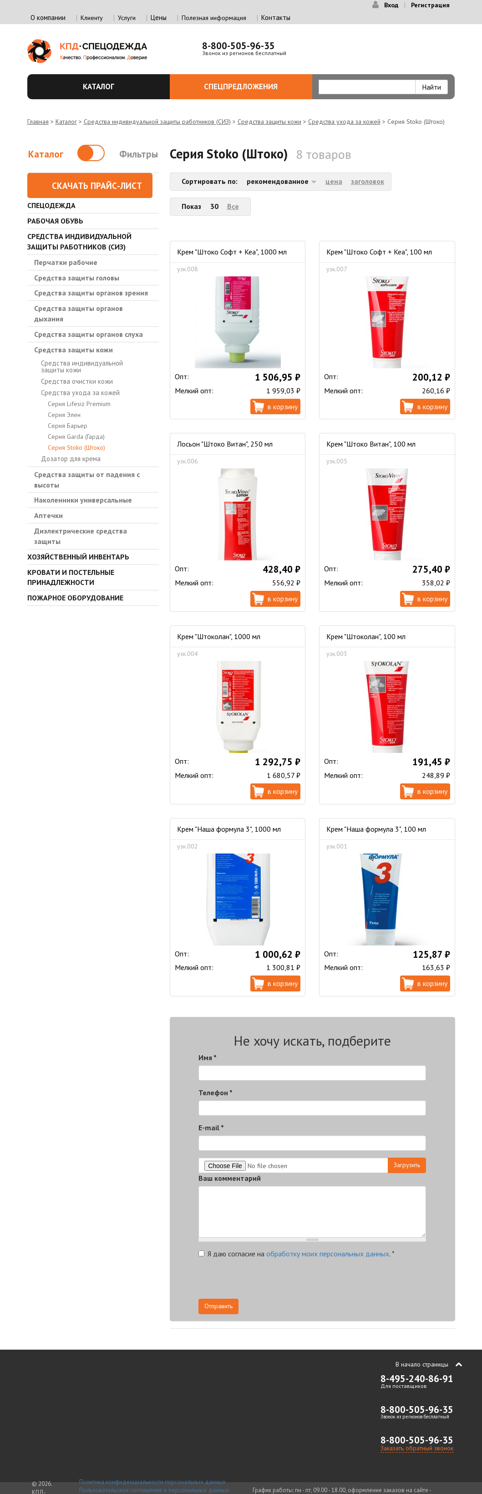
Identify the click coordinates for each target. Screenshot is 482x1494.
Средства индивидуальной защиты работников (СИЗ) (157, 121)
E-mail (211, 1127)
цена (333, 181)
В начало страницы (422, 1364)
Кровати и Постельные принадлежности (70, 577)
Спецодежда (51, 205)
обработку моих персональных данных (327, 1253)
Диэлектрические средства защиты (80, 536)
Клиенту (92, 18)
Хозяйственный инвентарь (78, 556)
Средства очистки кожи (77, 381)
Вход (391, 5)
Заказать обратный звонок (417, 1448)
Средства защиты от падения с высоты (87, 479)
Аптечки (48, 515)
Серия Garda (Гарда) (76, 436)
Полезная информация (214, 18)
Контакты (275, 17)
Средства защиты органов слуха (88, 334)
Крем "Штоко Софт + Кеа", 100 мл (379, 251)
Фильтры (138, 154)
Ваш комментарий (229, 1178)
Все (233, 206)
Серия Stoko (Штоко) (76, 447)
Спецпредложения (253, 86)
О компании (48, 17)
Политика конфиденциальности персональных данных (152, 1482)
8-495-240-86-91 (417, 1378)
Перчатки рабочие (65, 262)
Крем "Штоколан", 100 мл (366, 636)
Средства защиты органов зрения (91, 292)
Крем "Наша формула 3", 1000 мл (229, 828)
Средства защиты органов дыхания (78, 313)
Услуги (127, 18)
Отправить (218, 1306)
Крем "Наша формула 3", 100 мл (376, 828)
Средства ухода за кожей (344, 121)
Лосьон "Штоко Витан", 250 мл (225, 443)
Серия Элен (64, 415)
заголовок (367, 181)
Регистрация (430, 5)
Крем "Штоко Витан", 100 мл (371, 443)
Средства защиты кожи (269, 121)
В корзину (283, 406)
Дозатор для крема (71, 458)
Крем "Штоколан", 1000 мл (218, 636)
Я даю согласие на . (296, 1253)
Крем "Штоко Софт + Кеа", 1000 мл (232, 251)
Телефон (215, 1092)
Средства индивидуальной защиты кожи (82, 366)
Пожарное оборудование (75, 597)
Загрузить (407, 1165)
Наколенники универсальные (83, 499)
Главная (38, 121)
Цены (159, 17)
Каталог (121, 86)
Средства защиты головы (76, 277)
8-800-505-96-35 (238, 46)
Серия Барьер (67, 426)
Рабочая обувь (55, 220)
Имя (207, 1057)
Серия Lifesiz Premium (79, 404)
